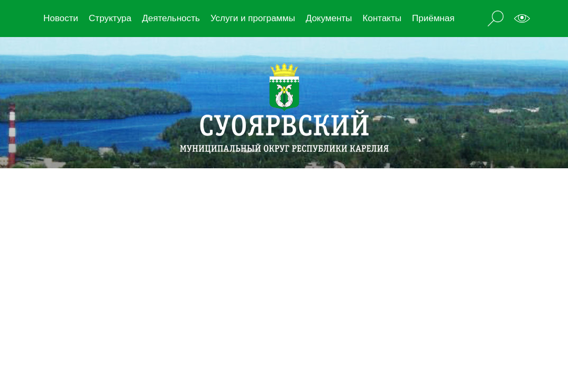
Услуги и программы (252, 18)
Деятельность (170, 18)
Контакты (382, 18)
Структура (110, 18)
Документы (329, 18)
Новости (60, 18)
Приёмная (433, 18)
